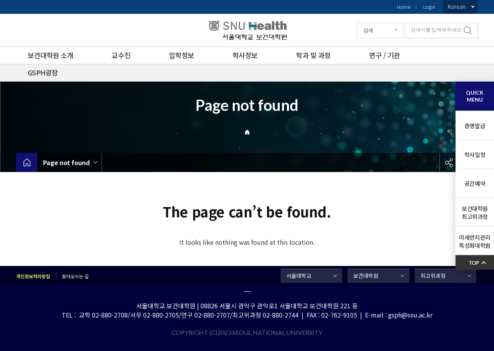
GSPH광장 (43, 72)
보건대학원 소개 (50, 55)
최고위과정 (433, 275)
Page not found (66, 162)
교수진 (121, 55)
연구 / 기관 (384, 55)
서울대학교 (298, 275)
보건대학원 (365, 275)
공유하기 (449, 162)
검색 (368, 30)
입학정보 (181, 55)
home (26, 162)
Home (403, 6)
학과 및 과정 (313, 55)
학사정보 (244, 55)
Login (429, 6)
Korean (457, 6)
